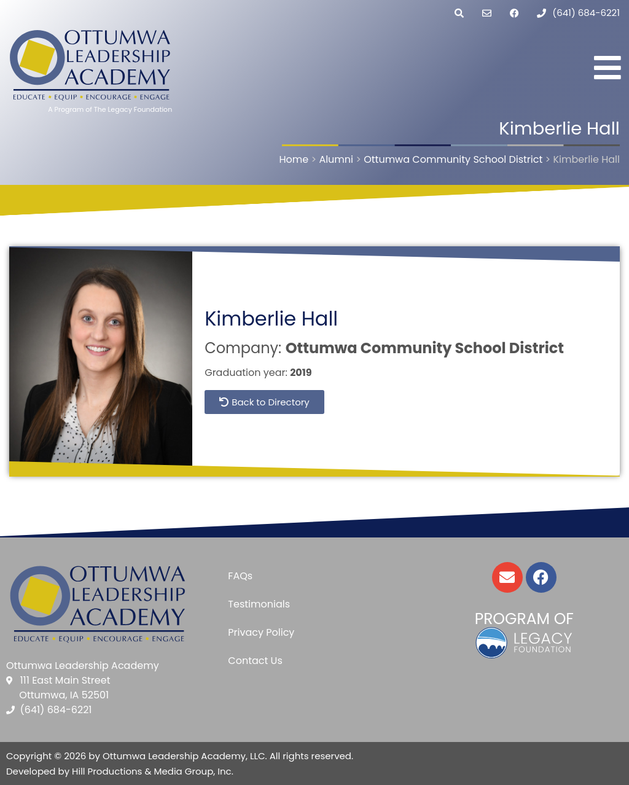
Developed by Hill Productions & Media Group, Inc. (119, 771)
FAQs (240, 576)
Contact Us (255, 661)
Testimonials (259, 604)
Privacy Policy (261, 632)
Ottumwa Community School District (425, 348)
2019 (300, 372)
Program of (524, 619)
